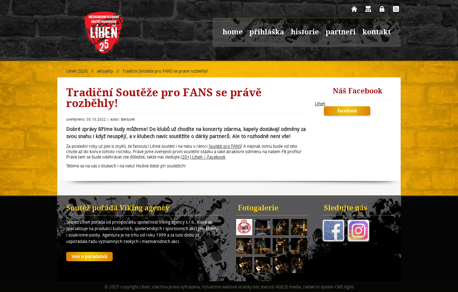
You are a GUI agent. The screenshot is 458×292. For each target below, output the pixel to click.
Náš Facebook (358, 91)
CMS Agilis (344, 286)
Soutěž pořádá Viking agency (118, 208)
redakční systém (318, 286)
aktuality (105, 71)
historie (305, 32)
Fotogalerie (258, 208)
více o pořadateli (89, 257)
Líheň (320, 103)
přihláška (266, 32)
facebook (347, 111)
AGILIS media (288, 286)
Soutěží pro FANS (225, 146)
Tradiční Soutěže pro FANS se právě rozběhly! (165, 71)
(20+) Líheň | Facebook (203, 157)
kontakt (376, 32)
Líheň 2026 (77, 71)
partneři (341, 32)
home (233, 32)
